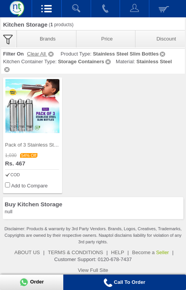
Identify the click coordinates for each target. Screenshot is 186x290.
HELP (117, 252)
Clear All (41, 54)
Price (107, 39)
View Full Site (93, 270)
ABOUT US (27, 252)
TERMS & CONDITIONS (75, 252)
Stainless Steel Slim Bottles (130, 54)
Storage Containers (85, 61)
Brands (48, 39)
